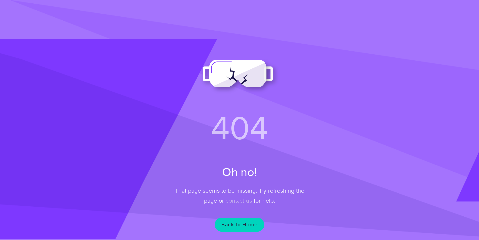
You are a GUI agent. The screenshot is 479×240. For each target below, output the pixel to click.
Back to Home (239, 224)
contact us (239, 200)
